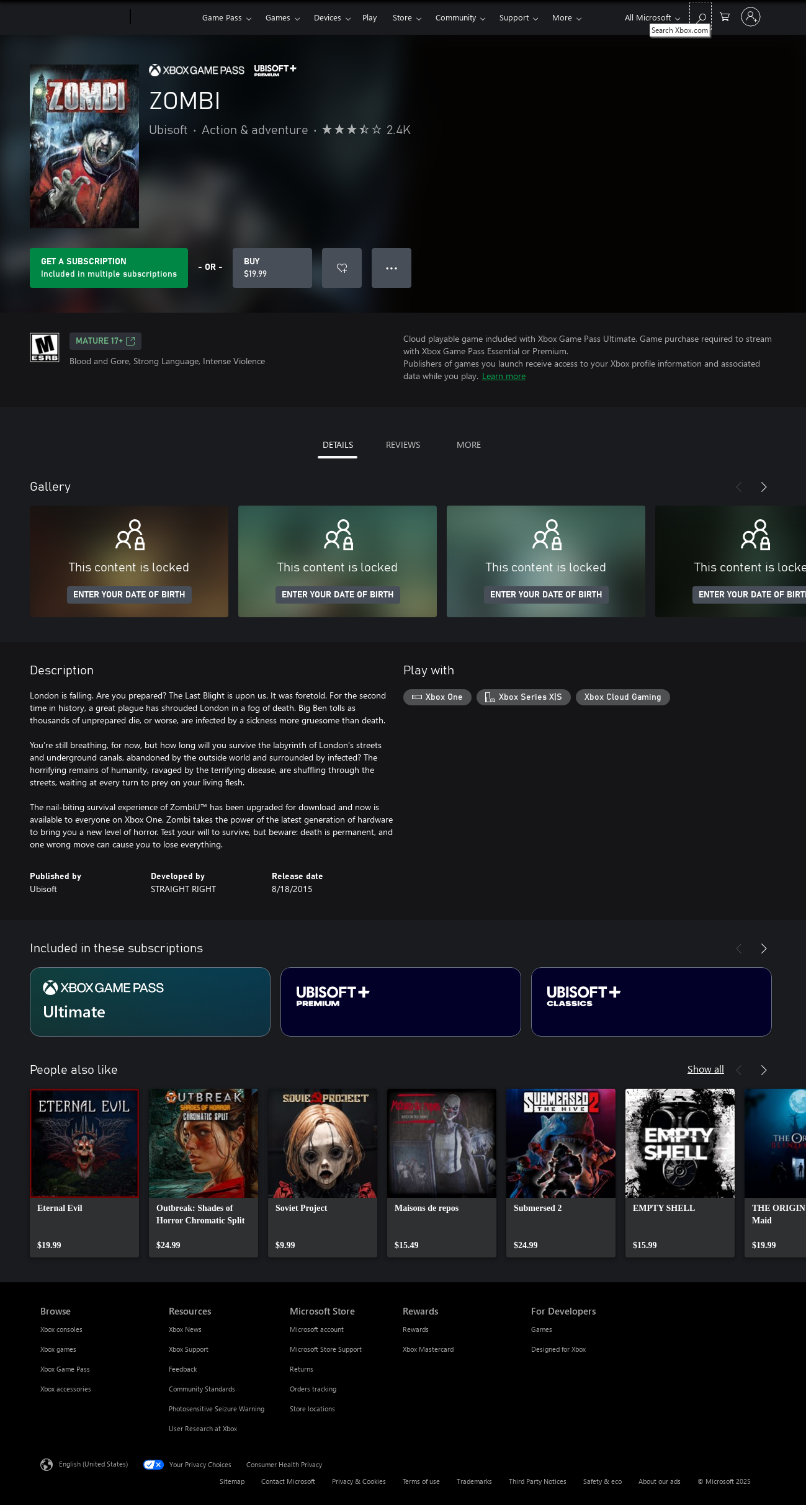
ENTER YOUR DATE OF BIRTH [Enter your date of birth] (129, 595)
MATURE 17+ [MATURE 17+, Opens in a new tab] (105, 341)
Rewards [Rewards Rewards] (416, 1329)
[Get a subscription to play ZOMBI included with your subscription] (109, 268)
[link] (84, 1173)
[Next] (763, 487)
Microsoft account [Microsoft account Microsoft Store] (317, 1329)
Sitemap (232, 1481)
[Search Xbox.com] (700, 16)
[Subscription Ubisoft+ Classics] (651, 1002)
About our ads (659, 1481)
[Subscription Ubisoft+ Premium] (400, 1002)
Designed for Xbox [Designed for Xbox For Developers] (558, 1349)
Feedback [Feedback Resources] (183, 1369)
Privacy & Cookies (359, 1481)
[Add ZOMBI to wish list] (342, 268)
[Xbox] (165, 17)
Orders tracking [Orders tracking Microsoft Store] (313, 1389)
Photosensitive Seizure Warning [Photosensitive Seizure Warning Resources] (216, 1409)
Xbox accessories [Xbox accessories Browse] (65, 1389)
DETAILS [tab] (338, 444)
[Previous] (739, 487)
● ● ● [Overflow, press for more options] (392, 267)
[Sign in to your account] (751, 17)
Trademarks (474, 1481)
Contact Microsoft (288, 1481)
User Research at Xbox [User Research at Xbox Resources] (203, 1428)
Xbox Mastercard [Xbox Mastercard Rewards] (428, 1349)
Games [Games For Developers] (541, 1329)
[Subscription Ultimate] (150, 1002)
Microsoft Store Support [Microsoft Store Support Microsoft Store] (326, 1349)
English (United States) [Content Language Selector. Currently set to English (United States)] (93, 1464)
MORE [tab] (469, 444)
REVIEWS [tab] (403, 444)
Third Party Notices (537, 1481)
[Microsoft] (82, 17)
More (562, 17)
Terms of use (421, 1481)
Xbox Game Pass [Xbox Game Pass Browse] (65, 1369)
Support (514, 17)
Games (278, 17)
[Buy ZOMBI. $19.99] (272, 268)
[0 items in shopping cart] (725, 15)
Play (369, 17)
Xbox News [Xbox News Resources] (185, 1329)
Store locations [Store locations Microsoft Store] (312, 1409)
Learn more (504, 376)
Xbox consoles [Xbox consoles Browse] (61, 1329)
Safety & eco (602, 1481)
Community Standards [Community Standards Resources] (202, 1389)
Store (402, 17)
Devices (327, 17)
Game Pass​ (222, 17)
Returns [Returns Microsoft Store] (301, 1369)
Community (456, 17)
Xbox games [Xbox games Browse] (58, 1349)
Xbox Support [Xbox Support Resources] (188, 1349)
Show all (705, 1068)
